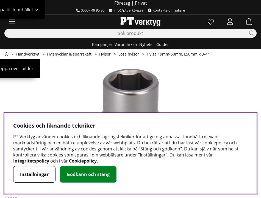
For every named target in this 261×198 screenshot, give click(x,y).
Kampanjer (102, 44)
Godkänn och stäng (88, 174)
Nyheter (146, 44)
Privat (141, 3)
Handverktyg (27, 54)
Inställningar (34, 174)
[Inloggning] (230, 21)
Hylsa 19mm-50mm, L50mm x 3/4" (178, 54)
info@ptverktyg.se (126, 10)
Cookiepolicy (83, 161)
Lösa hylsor (128, 54)
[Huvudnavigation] (12, 21)
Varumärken (126, 44)
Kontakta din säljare (166, 10)
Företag (122, 3)
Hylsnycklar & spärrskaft (69, 54)
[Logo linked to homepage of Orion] (130, 21)
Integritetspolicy (31, 161)
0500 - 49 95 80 (90, 10)
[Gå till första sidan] (6, 54)
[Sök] (130, 33)
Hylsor (105, 54)
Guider (162, 44)
